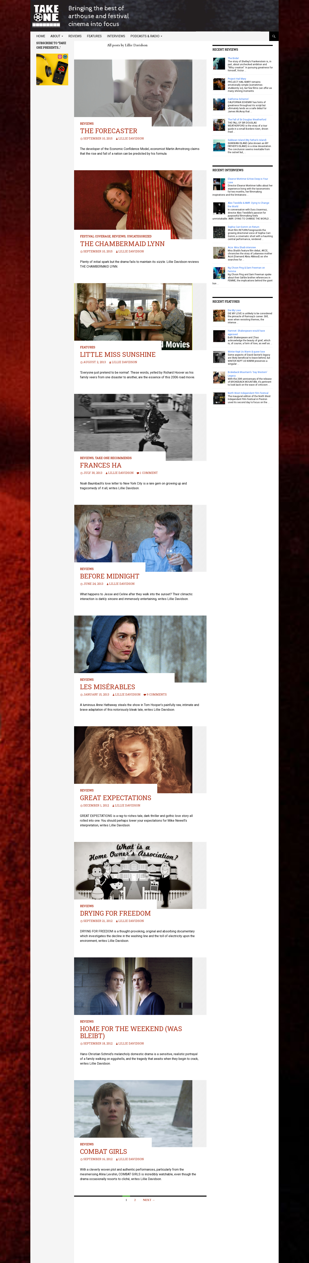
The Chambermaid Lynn (122, 243)
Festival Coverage (95, 236)
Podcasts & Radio (144, 36)
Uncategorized (139, 236)
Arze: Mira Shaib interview (242, 247)
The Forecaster (108, 130)
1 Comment (149, 473)
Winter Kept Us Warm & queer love (246, 351)
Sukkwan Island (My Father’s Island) (247, 140)
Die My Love (234, 310)
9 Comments (157, 694)
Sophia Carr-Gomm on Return (243, 227)
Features (94, 36)
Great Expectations (115, 797)
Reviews (75, 36)
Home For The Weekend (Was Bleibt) (131, 1032)
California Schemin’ (238, 99)
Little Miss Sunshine (118, 354)
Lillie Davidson (131, 138)
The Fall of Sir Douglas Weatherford (247, 119)
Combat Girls (103, 1151)
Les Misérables (107, 686)
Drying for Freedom (115, 913)
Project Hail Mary (237, 78)
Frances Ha (101, 465)
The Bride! (233, 58)
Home (40, 36)
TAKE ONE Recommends (113, 458)
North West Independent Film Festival (248, 393)
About (55, 36)
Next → (149, 1200)
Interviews (116, 36)
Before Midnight (110, 576)
